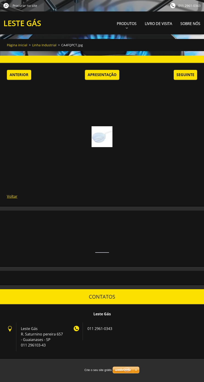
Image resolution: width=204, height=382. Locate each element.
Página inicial (17, 45)
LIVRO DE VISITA (158, 23)
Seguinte (185, 74)
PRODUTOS (126, 25)
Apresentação (102, 74)
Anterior (19, 74)
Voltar (12, 196)
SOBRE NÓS (190, 23)
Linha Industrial (44, 45)
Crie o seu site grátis (98, 370)
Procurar (6, 5)
